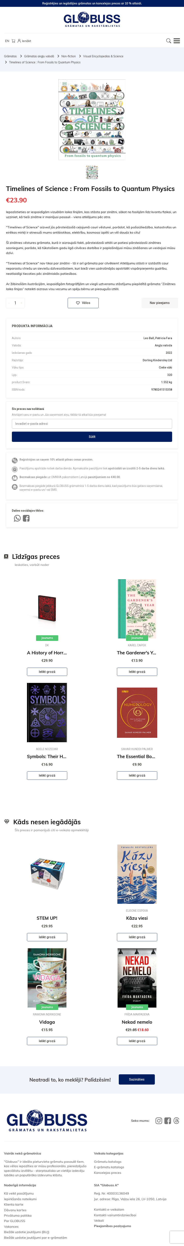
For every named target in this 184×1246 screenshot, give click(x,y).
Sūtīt (92, 437)
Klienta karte (13, 1204)
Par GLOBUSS (14, 1221)
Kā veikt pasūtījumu (19, 1193)
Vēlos (83, 303)
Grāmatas (10, 56)
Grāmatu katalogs (107, 1162)
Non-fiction (68, 56)
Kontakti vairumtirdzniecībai (115, 1215)
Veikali (99, 1220)
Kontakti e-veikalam (109, 1209)
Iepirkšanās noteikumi (20, 1199)
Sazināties (137, 1079)
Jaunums (47, 638)
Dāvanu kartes (15, 1210)
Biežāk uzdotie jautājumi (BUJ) (26, 1232)
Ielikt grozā (47, 672)
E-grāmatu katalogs (109, 1167)
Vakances (11, 1226)
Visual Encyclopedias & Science (103, 56)
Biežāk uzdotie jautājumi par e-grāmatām (35, 1238)
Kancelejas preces (107, 1173)
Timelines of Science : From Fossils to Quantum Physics (45, 62)
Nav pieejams (160, 303)
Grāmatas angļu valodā (39, 56)
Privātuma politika (18, 1215)
